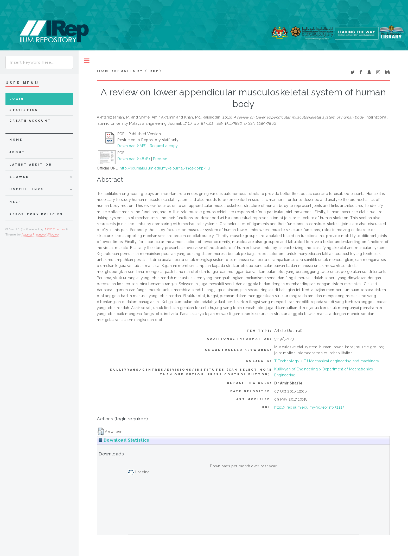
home (15, 139)
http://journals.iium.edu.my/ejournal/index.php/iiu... (166, 168)
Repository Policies (36, 214)
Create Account (30, 120)
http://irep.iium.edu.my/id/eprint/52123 (309, 407)
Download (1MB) (131, 146)
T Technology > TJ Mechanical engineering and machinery (326, 361)
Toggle (87, 60)
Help (15, 202)
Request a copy (164, 146)
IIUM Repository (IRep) (129, 71)
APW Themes (54, 229)
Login (16, 99)
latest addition (30, 164)
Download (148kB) (133, 159)
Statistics (23, 110)
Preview (160, 159)
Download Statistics (124, 440)
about (17, 152)
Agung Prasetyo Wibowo (40, 234)
